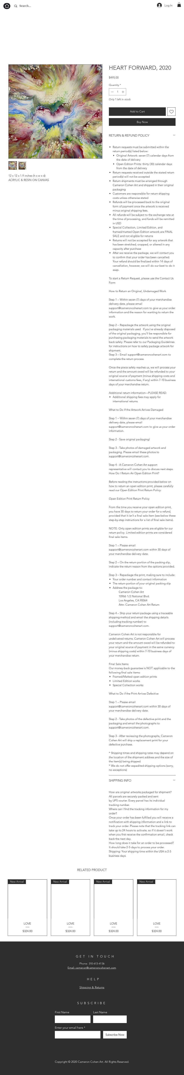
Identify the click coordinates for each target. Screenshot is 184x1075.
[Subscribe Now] (115, 1034)
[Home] (6, 6)
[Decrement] (111, 92)
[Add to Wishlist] (171, 111)
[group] (92, 907)
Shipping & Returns (91, 987)
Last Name (100, 1012)
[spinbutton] (117, 92)
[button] (179, 4)
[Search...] (31, 6)
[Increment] (123, 92)
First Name (62, 1012)
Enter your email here (69, 1027)
